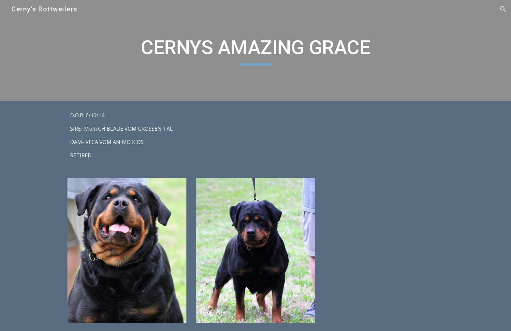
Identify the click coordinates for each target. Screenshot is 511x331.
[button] (503, 9)
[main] (255, 50)
